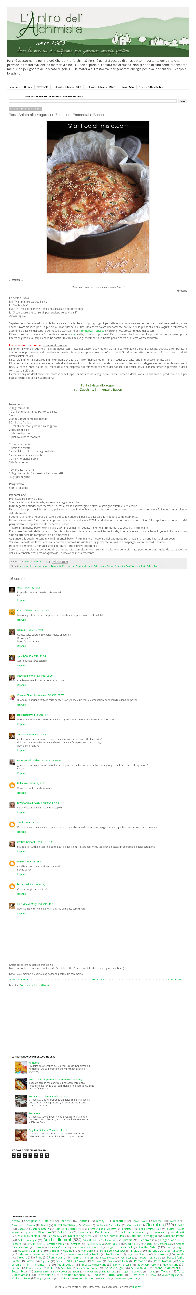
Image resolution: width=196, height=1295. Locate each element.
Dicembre (44, 1232)
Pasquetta (120, 566)
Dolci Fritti (83, 1232)
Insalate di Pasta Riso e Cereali (87, 1247)
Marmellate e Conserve (112, 1250)
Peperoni (45, 1261)
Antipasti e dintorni (48, 566)
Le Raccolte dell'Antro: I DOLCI (67, 87)
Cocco (21, 1228)
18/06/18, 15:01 (32, 822)
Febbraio (145, 1240)
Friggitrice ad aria (94, 1244)
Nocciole (143, 1254)
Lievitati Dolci (126, 1247)
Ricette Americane (94, 1264)
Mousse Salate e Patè (77, 1254)
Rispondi (21, 600)
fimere (20, 861)
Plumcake (97, 1261)
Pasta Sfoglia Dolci (150, 1257)
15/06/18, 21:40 (35, 630)
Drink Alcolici (89, 1240)
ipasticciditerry (25, 714)
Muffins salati (113, 1254)
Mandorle (87, 1250)
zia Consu (22, 734)
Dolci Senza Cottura (132, 1232)
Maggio (68, 1250)
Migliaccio (34, 1062)
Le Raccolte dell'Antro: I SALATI (100, 87)
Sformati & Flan (41, 1271)
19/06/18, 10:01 (42, 884)
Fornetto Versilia (55, 1243)
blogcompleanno (83, 1278)
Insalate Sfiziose (57, 1247)
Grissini (39, 1247)
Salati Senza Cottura (87, 1268)
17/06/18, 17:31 (42, 714)
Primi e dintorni (37, 1264)
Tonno (151, 1271)
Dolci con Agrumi (79, 1236)
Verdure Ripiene (170, 1274)
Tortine (97, 1274)
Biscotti (118, 1221)
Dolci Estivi (64, 1232)
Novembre (161, 1254)
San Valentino (133, 566)
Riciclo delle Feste (147, 1264)
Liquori (168, 1247)
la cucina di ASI (25, 884)
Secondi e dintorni (165, 1268)
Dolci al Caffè (177, 1232)
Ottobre (22, 1257)
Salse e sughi (114, 1268)
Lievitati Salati (148, 1247)
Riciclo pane (170, 1264)
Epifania (127, 1240)
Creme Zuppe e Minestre (102, 1228)
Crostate (127, 1228)
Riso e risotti (33, 1268)
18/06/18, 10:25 (37, 783)
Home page (14, 87)
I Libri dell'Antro (127, 87)
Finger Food (168, 1240)
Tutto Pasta (115, 1275)
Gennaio (111, 1244)
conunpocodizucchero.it (30, 760)
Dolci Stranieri (156, 1232)
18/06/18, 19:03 (44, 842)
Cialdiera (100, 1225)
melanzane (104, 1278)
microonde (121, 1278)
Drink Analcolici (108, 1240)
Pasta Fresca (107, 1257)
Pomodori (140, 1261)
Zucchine (158, 566)
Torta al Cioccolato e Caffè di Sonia (48, 1096)
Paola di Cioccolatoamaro (31, 695)
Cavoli (86, 1225)
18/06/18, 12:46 (51, 803)
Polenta (112, 1261)
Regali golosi (65, 1264)
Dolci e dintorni (57, 1239)
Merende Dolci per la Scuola (165, 1250)
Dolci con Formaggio (143, 1236)
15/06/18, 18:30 (41, 610)
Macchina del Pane (30, 1250)
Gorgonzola (164, 1243)
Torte (165, 1271)
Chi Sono (28, 87)
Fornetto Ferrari (34, 1244)
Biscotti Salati (139, 1221)
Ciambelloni (114, 1225)
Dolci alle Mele (55, 1235)
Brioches (158, 1221)
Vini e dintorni (21, 1278)
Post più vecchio (177, 979)
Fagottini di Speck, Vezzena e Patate (48, 1130)
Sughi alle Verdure (132, 1271)
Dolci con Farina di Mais (111, 1235)
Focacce (16, 1243)
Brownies (174, 1221)
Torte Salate (147, 566)
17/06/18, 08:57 (55, 695)
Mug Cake (131, 1254)
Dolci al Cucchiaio (28, 1236)
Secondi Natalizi (139, 1268)
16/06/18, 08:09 (44, 675)
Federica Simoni (26, 675)
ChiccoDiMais (24, 610)
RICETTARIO (42, 87)
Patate (30, 1261)
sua (73, 334)
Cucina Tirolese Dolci (149, 1228)
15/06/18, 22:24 (37, 656)
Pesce (59, 1261)
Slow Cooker (60, 1271)
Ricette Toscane (122, 1264)
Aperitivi (65, 1221)
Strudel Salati (109, 1271)
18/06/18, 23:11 (33, 861)
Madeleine (53, 1250)
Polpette (124, 1261)
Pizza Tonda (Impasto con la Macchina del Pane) (55, 1079)
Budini (44, 1225)
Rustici (50, 1268)
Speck (76, 1271)
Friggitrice (74, 1243)
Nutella (180, 1254)
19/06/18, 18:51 (46, 904)
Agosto (16, 1221)
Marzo (135, 1250)
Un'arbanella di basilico (29, 803)
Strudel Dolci (91, 1271)
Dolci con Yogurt (27, 1240)
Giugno (79, 566)
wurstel (133, 1278)
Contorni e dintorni (68, 1229)
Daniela (21, 630)
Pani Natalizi (57, 1257)
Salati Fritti (66, 1268)
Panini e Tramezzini (83, 1257)
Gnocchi (147, 1243)
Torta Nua (34, 1113)
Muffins (96, 1254)
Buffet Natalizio (67, 566)
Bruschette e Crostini (23, 1225)
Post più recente (19, 979)
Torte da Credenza (72, 1275)
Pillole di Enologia (76, 1261)
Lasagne (110, 1247)
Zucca (50, 1278)
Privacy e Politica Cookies (151, 87)
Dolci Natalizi (104, 1232)
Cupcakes (28, 1232)
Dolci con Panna (173, 1236)
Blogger (136, 1286)
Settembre (18, 1271)
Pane (39, 1257)
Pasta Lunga (127, 1257)
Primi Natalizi (163, 1261)
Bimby (100, 1221)
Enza (19, 587)
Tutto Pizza (137, 1274)
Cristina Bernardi (26, 842)
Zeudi (20, 822)
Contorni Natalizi (40, 1228)
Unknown (22, 783)
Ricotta (16, 1268)
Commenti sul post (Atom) (34, 985)
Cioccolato (155, 1224)
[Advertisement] (69, 1015)
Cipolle (179, 1225)
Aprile (83, 1221)
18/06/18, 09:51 (52, 760)
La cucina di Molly (27, 904)
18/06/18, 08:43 (37, 734)
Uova (153, 1274)
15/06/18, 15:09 (31, 587)
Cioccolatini (133, 1225)
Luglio (180, 1247)
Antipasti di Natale (29, 566)
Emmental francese (92, 330)
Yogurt (40, 1278)
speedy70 (22, 656)
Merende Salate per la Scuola (99, 566)
